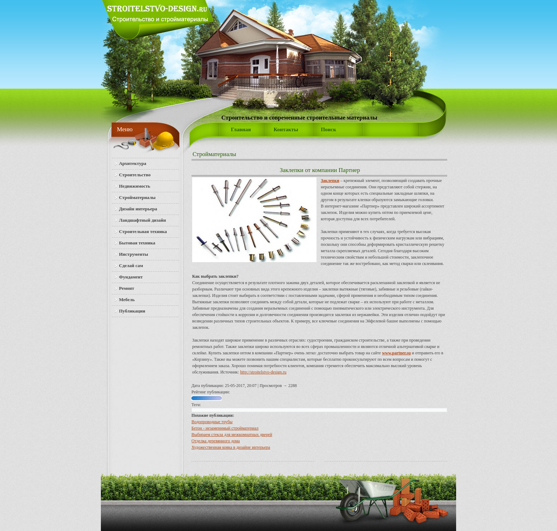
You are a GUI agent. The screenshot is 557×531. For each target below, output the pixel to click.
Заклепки (330, 180)
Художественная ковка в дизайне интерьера (230, 447)
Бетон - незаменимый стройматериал (225, 428)
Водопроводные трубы (212, 421)
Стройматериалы (214, 154)
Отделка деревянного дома (215, 440)
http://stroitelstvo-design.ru (263, 372)
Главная (241, 129)
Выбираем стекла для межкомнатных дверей (231, 434)
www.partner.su (396, 352)
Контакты (286, 129)
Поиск (328, 129)
